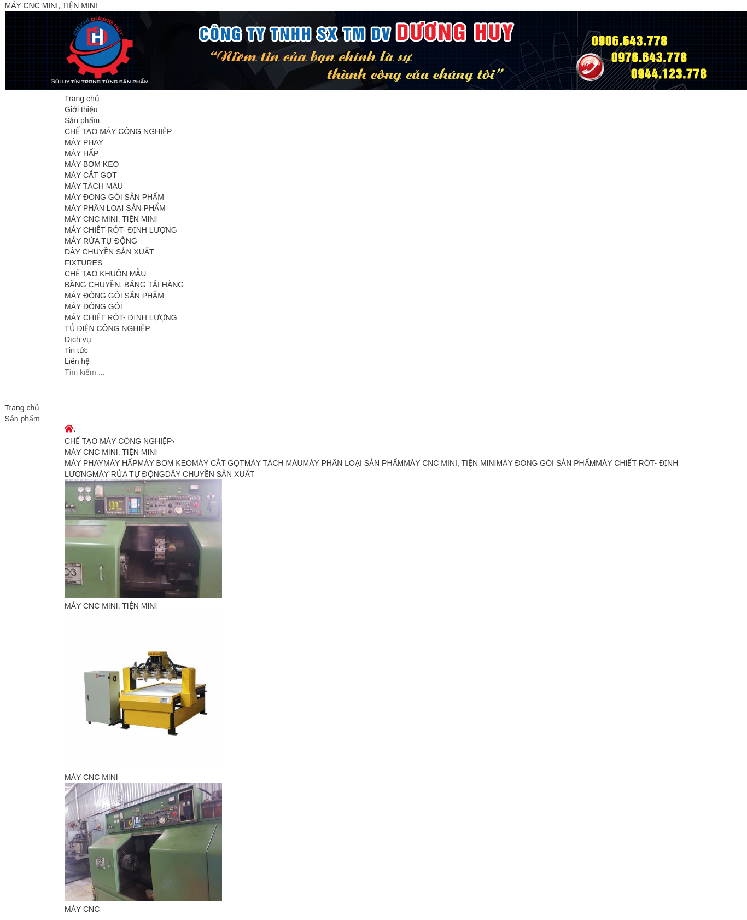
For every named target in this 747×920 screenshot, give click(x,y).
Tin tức (76, 350)
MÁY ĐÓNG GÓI (93, 306)
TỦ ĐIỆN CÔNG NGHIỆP (107, 328)
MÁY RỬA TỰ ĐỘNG (101, 240)
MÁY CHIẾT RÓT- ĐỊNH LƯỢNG (121, 229)
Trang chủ (82, 98)
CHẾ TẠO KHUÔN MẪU (105, 273)
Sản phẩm (82, 120)
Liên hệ (77, 361)
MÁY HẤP (81, 153)
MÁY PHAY (84, 142)
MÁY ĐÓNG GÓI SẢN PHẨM (114, 197)
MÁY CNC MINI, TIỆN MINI (111, 219)
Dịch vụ (78, 339)
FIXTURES (83, 262)
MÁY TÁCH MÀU (94, 186)
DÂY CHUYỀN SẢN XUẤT (109, 251)
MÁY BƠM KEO (92, 164)
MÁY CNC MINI (91, 777)
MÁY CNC (82, 909)
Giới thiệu (81, 109)
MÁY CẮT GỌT (91, 175)
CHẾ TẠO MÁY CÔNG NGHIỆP (118, 131)
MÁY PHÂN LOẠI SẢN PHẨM (115, 208)
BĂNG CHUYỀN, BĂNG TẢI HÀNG (124, 284)
